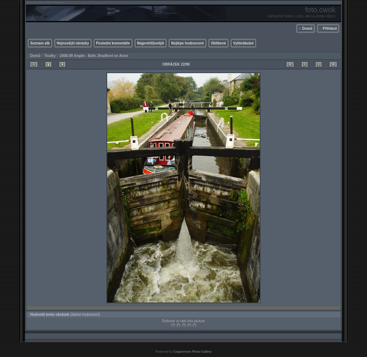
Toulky (50, 56)
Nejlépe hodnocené (187, 43)
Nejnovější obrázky (73, 43)
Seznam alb (40, 43)
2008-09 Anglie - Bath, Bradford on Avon (94, 56)
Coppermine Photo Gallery (192, 351)
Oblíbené (218, 43)
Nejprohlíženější (151, 43)
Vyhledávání (243, 43)
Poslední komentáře (113, 43)
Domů (307, 28)
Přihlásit (330, 28)
